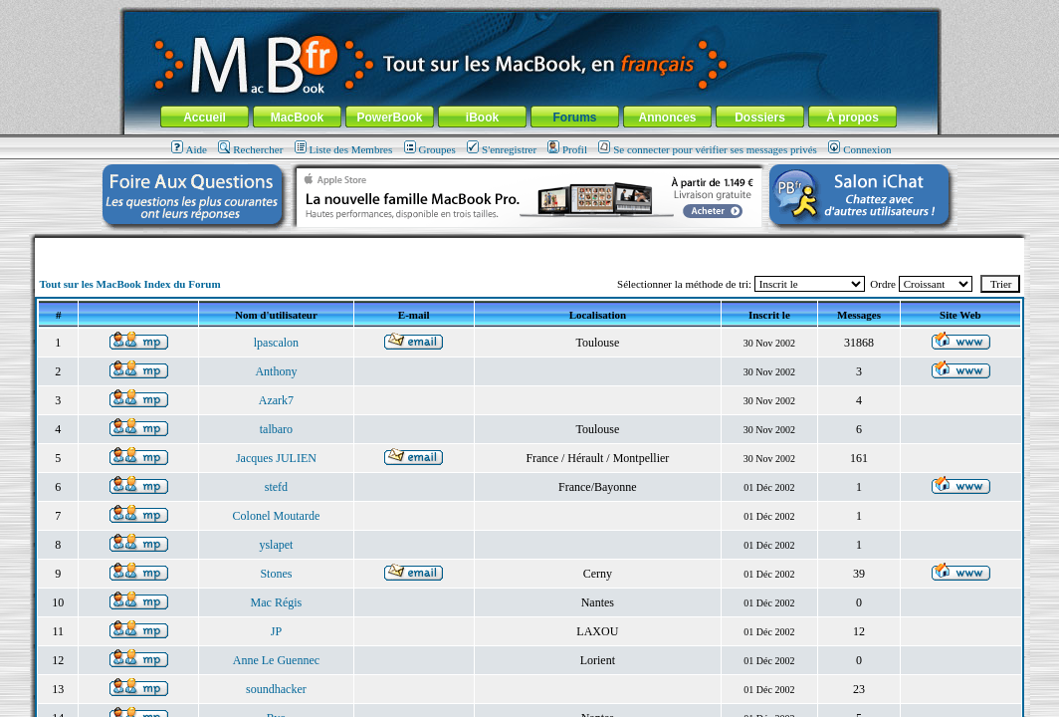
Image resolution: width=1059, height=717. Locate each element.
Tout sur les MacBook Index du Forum (129, 284)
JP (276, 631)
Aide (189, 149)
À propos (852, 117)
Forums (574, 117)
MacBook (297, 117)
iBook (482, 117)
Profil (567, 149)
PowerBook (389, 117)
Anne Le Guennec (276, 660)
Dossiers (760, 117)
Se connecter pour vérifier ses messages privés (707, 149)
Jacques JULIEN (276, 458)
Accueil (204, 117)
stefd (276, 487)
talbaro (276, 429)
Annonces (667, 117)
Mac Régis (277, 602)
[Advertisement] (529, 245)
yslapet (276, 545)
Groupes (430, 149)
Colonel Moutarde (276, 516)
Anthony (276, 371)
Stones (276, 574)
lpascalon (276, 343)
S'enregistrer (501, 149)
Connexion (859, 149)
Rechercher (250, 149)
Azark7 (276, 400)
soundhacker (276, 689)
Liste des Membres (344, 149)
